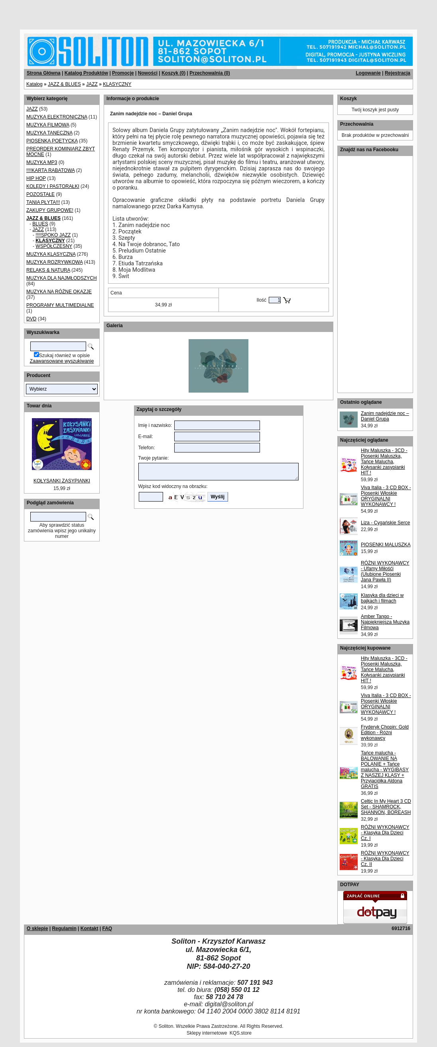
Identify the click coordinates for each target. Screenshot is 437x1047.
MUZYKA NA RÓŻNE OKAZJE (59, 291)
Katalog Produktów (86, 73)
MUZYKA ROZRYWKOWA (54, 262)
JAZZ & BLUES (64, 84)
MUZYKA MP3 (41, 162)
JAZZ (92, 84)
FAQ (107, 928)
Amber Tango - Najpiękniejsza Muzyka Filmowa (385, 622)
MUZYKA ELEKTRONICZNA (56, 117)
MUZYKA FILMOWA (47, 125)
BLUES (40, 224)
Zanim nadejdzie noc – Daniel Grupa (385, 416)
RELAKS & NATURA (48, 270)
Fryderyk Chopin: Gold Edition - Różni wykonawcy (385, 732)
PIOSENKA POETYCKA (52, 141)
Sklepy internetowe (207, 1033)
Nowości (147, 73)
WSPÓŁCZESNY (53, 246)
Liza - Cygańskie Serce (385, 522)
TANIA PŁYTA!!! (43, 202)
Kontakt (89, 928)
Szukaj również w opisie (64, 355)
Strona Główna (44, 73)
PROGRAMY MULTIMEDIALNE (60, 305)
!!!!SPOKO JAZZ (53, 235)
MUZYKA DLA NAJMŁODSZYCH (61, 278)
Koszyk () (173, 73)
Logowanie (368, 73)
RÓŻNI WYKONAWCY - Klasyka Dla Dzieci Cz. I (385, 832)
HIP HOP (36, 178)
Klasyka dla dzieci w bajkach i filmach (382, 598)
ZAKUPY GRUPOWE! (49, 210)
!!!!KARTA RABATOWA (50, 170)
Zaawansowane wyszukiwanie (62, 361)
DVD (31, 319)
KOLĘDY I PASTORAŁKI (52, 186)
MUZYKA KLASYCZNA (50, 254)
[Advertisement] (96, 12)
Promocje (123, 73)
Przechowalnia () (209, 73)
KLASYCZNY (117, 84)
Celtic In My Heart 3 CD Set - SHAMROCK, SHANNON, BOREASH (386, 806)
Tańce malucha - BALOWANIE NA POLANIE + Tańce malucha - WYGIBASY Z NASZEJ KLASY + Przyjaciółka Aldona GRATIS (385, 769)
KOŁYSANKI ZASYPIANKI (61, 481)
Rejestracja (397, 73)
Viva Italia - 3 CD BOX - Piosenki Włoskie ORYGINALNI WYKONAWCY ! (386, 496)
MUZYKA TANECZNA (49, 133)
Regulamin (64, 928)
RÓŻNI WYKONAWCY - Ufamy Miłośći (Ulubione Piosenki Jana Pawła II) (385, 571)
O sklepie (37, 928)
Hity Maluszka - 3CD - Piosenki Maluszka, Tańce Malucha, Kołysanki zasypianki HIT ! (384, 462)
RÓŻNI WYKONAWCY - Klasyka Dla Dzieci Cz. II (385, 858)
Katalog (34, 84)
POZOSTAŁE (40, 194)
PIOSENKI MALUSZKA (386, 544)
